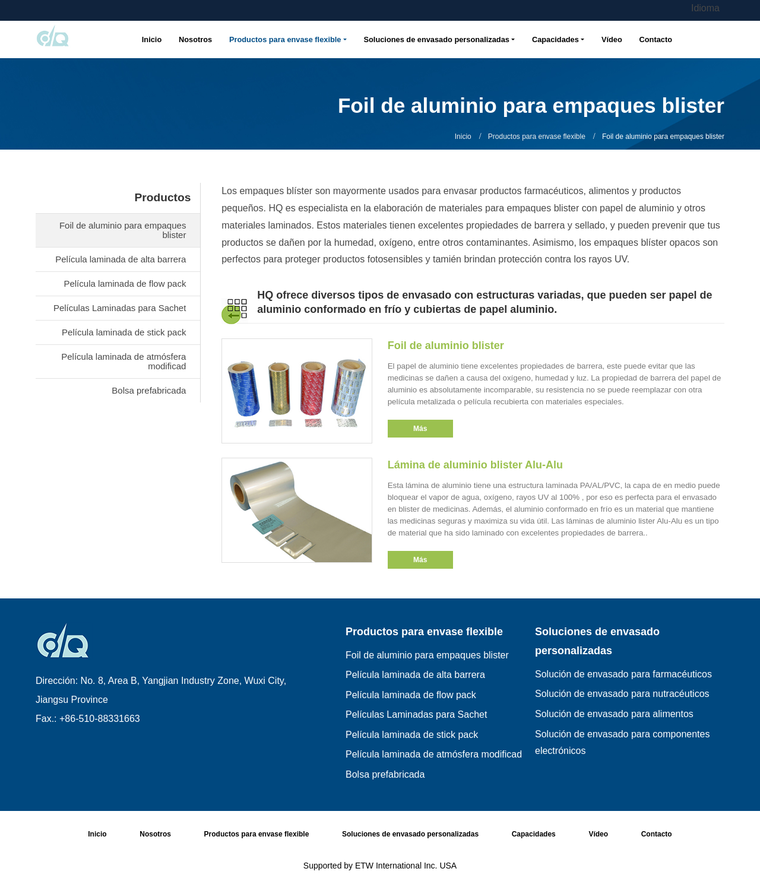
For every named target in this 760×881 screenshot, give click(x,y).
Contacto (655, 39)
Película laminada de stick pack (124, 332)
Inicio (152, 39)
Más (420, 428)
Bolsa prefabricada (149, 390)
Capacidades (534, 834)
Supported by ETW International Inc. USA (380, 865)
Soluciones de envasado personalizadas (597, 641)
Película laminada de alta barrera (120, 259)
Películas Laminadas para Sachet (119, 308)
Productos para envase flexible (536, 136)
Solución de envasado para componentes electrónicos (622, 742)
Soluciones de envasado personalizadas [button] (436, 39)
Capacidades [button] (555, 39)
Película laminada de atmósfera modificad (123, 361)
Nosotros (195, 39)
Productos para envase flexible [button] (285, 39)
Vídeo (611, 39)
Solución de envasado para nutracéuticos (622, 694)
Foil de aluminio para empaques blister (122, 230)
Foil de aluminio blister (446, 345)
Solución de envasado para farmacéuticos (623, 674)
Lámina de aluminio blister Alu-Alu (475, 465)
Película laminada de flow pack (125, 283)
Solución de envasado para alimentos (614, 714)
